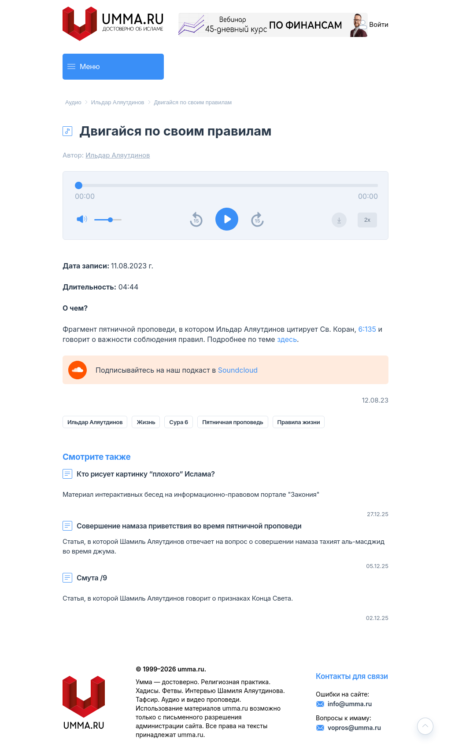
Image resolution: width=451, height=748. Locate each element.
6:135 (367, 329)
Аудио (73, 102)
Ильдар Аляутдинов (117, 102)
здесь (287, 339)
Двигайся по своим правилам (193, 102)
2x (367, 219)
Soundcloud (238, 370)
